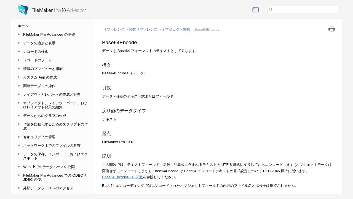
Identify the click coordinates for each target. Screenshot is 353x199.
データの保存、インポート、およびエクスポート (55, 156)
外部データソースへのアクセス (48, 188)
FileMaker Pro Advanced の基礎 (49, 34)
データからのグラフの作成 (44, 116)
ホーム (23, 26)
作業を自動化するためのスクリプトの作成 (55, 126)
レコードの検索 (35, 51)
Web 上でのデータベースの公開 (49, 167)
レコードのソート (37, 60)
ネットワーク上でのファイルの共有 (52, 145)
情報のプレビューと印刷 (43, 69)
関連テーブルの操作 (39, 86)
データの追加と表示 (39, 43)
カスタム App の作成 (40, 77)
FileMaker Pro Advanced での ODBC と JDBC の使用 (55, 177)
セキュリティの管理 (39, 137)
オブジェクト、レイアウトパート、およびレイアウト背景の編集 (55, 105)
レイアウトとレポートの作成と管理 (52, 94)
